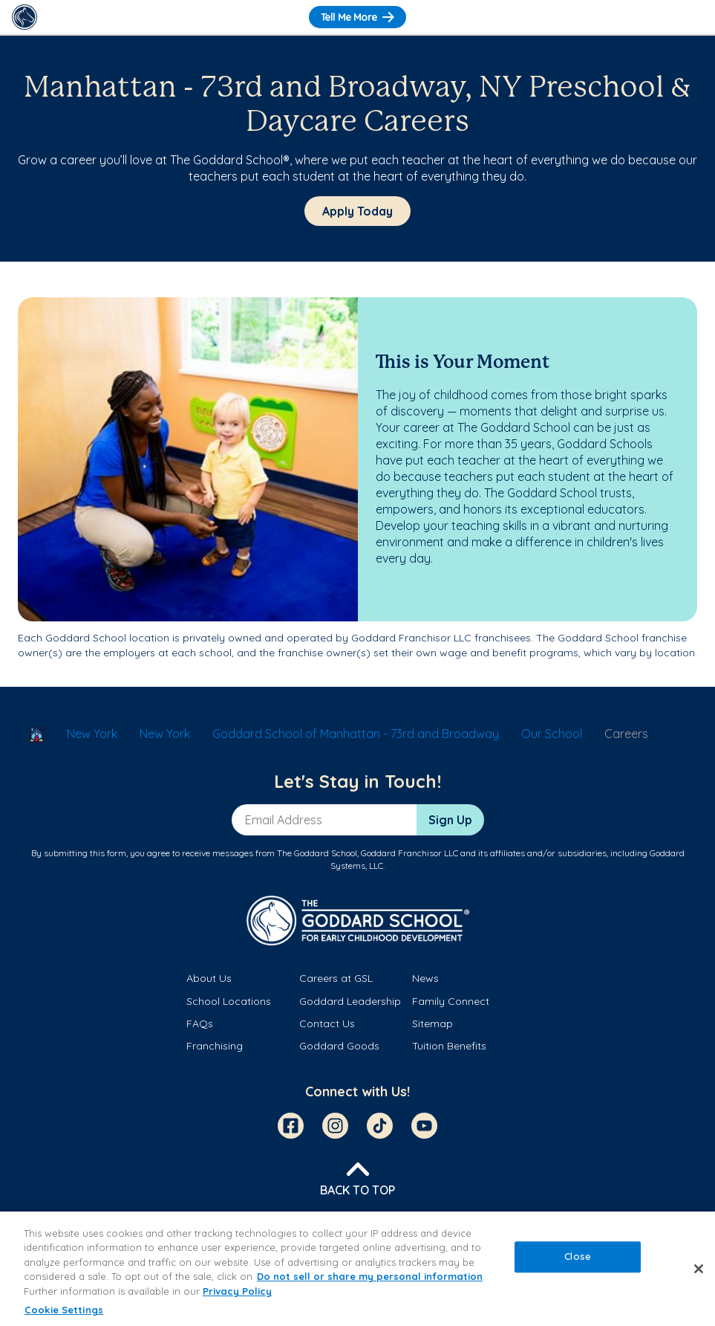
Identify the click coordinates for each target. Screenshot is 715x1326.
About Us (209, 978)
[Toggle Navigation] (690, 17)
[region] (357, 1269)
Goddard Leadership (350, 1001)
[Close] (698, 1268)
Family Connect (450, 1001)
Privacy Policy (237, 1291)
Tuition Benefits (449, 1045)
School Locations (228, 1001)
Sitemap (432, 1023)
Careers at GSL (336, 978)
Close (577, 1256)
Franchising (214, 1045)
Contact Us (327, 1023)
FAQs (199, 1023)
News (425, 978)
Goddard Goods (339, 1045)
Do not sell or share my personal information (370, 1276)
